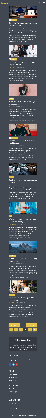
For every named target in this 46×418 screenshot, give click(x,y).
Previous (14, 325)
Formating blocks (13, 377)
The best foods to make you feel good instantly (21, 142)
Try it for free (12, 403)
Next (31, 325)
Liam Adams (13, 67)
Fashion (14, 20)
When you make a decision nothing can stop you (23, 259)
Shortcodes (12, 389)
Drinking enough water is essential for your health (23, 63)
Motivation (14, 137)
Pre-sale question (13, 406)
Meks (17, 415)
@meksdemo (25, 340)
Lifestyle (14, 59)
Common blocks (13, 374)
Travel (11, 177)
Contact (11, 394)
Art (10, 216)
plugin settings (23, 349)
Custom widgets (13, 391)
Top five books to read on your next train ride (23, 181)
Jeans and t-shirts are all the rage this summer (22, 102)
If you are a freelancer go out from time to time (22, 299)
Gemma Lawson (14, 224)
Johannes (5, 2)
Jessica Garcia (13, 28)
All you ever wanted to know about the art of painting (22, 220)
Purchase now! (13, 409)
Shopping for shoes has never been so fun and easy (23, 24)
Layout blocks (12, 380)
